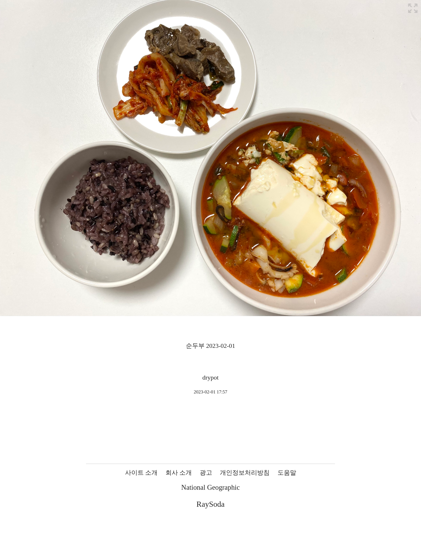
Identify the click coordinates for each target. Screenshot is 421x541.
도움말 (287, 472)
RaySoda (210, 504)
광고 (206, 472)
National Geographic (210, 487)
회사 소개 (179, 472)
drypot (210, 377)
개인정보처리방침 (245, 472)
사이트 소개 (141, 472)
